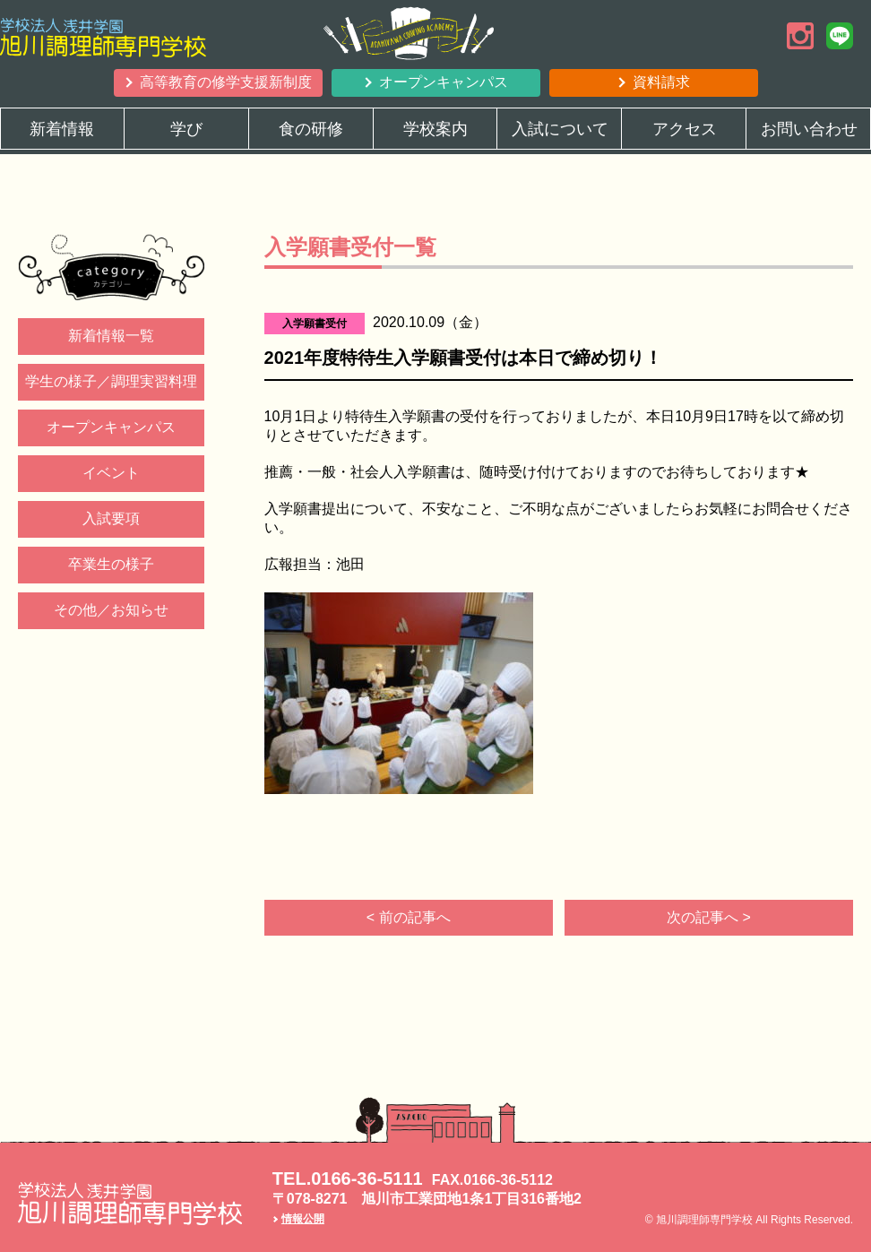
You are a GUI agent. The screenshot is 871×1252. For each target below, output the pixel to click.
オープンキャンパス (443, 82)
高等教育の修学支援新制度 (226, 82)
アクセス (684, 129)
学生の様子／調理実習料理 (111, 381)
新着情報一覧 (111, 335)
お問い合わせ (809, 129)
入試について (560, 129)
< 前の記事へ (409, 917)
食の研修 (311, 129)
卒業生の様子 (111, 564)
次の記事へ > (709, 917)
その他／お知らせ (111, 609)
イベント (111, 472)
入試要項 (111, 518)
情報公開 (302, 1219)
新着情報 (62, 129)
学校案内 (435, 129)
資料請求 (661, 82)
